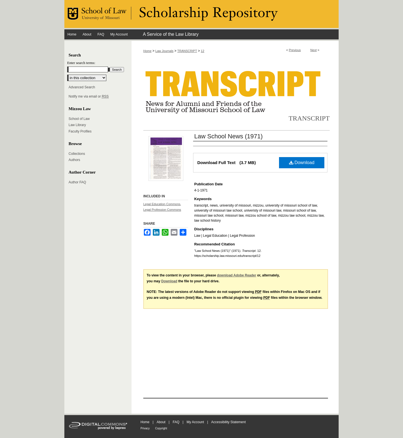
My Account (195, 422)
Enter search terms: (81, 63)
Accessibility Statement (228, 422)
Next (313, 50)
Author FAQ (77, 182)
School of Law (79, 119)
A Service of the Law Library (170, 34)
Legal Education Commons (161, 204)
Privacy (145, 428)
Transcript (309, 118)
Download (302, 162)
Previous (295, 50)
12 (202, 51)
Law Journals (164, 51)
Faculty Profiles (80, 131)
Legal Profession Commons (162, 209)
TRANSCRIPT (187, 51)
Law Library (77, 125)
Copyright (161, 428)
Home (147, 51)
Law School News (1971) (228, 136)
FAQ (176, 422)
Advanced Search (82, 87)
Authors (74, 160)
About (161, 422)
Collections (77, 154)
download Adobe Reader (236, 275)
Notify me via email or (89, 96)
